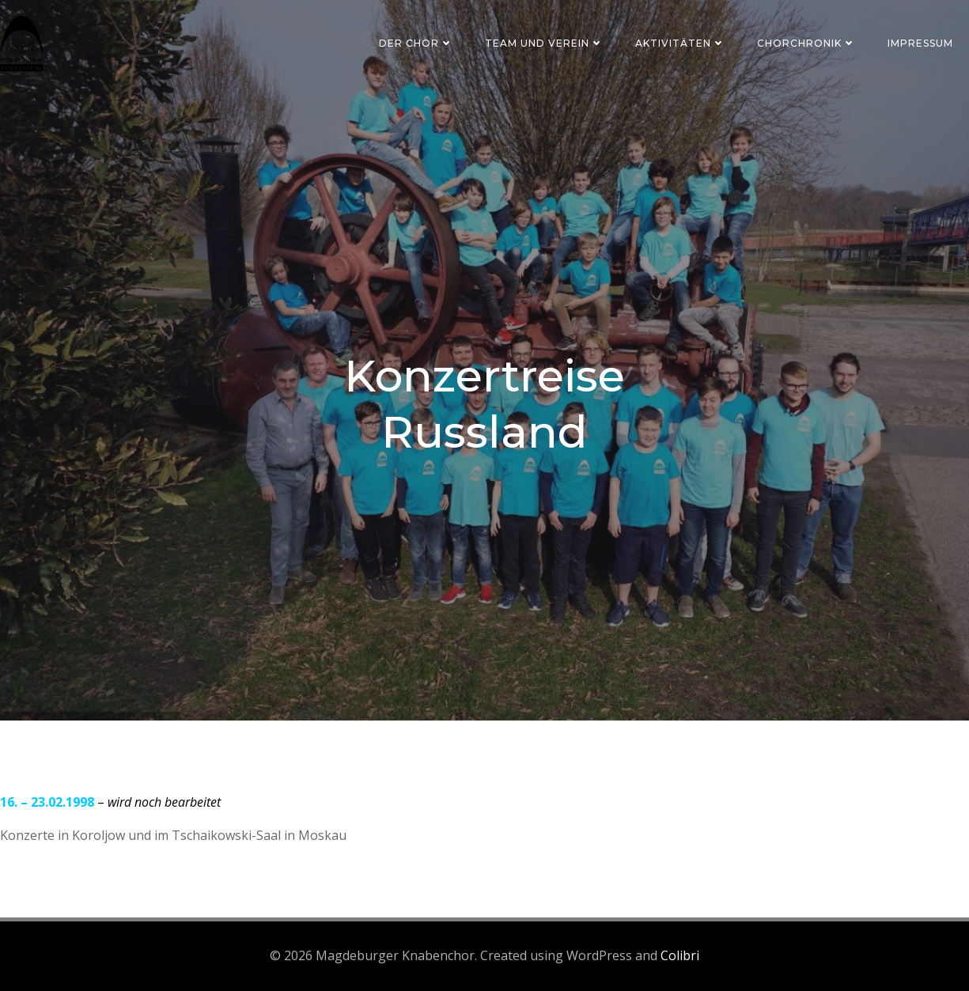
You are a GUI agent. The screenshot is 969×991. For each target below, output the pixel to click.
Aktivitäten (680, 43)
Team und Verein (544, 43)
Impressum (920, 43)
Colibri (680, 955)
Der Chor (416, 43)
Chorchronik (806, 43)
